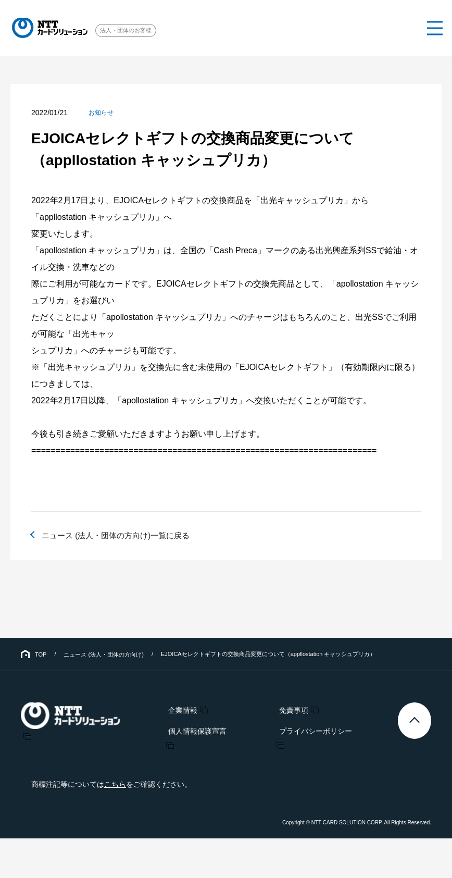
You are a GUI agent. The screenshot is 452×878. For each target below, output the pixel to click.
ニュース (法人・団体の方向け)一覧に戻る (120, 535)
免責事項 (289, 710)
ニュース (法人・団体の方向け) (103, 654)
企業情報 (182, 710)
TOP (40, 654)
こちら (115, 784)
